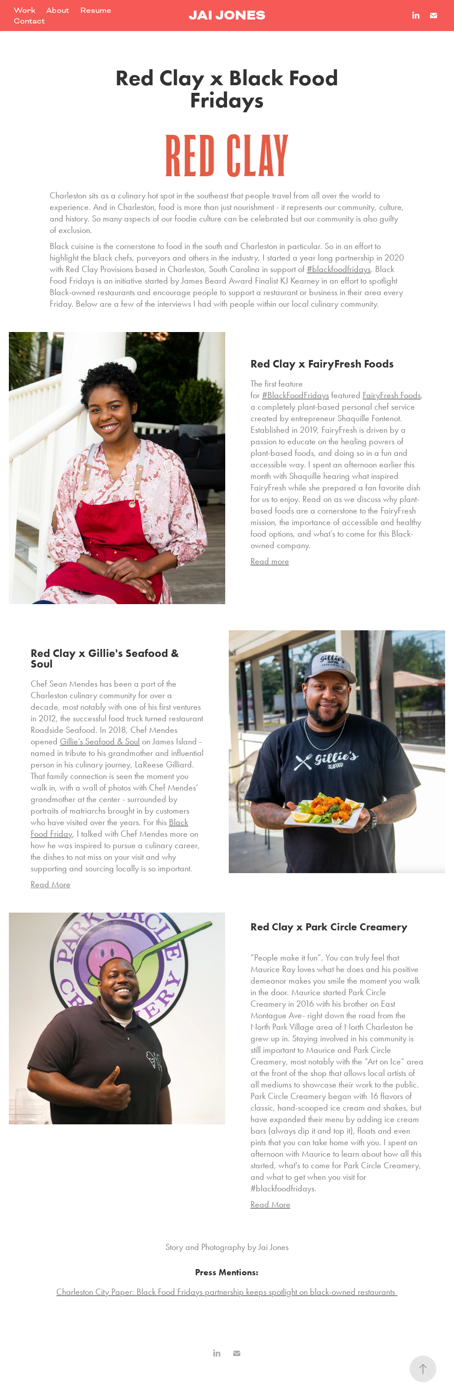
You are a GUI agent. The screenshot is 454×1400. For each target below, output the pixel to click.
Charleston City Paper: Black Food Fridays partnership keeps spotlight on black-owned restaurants (226, 1291)
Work (24, 10)
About (57, 10)
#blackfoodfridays (339, 269)
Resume (95, 10)
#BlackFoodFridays (295, 395)
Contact (29, 21)
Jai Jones (227, 15)
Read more (269, 561)
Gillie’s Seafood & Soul (100, 741)
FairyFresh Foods (392, 395)
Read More (270, 1204)
